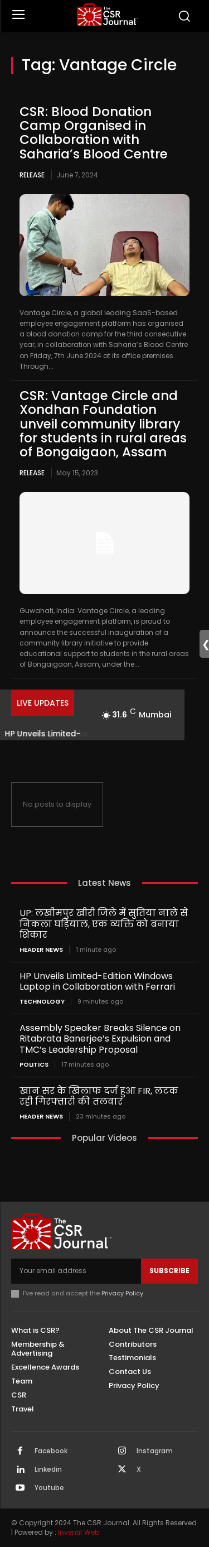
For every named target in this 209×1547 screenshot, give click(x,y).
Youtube (49, 1487)
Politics (34, 1065)
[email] (76, 1271)
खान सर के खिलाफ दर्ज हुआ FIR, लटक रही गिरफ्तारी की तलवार (99, 1096)
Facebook (51, 1451)
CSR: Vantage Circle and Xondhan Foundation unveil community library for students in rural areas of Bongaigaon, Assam (103, 424)
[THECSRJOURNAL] (107, 14)
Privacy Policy (122, 1293)
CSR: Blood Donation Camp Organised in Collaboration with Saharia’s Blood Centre (94, 133)
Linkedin (48, 1469)
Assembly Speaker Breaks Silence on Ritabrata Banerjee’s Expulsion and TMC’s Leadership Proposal (100, 1038)
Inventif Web (78, 1532)
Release (32, 175)
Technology (42, 1001)
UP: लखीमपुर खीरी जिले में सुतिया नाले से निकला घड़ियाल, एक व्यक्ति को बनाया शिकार (104, 924)
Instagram (155, 1451)
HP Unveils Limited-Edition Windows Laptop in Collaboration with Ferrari (97, 981)
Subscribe (169, 1270)
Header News (41, 950)
